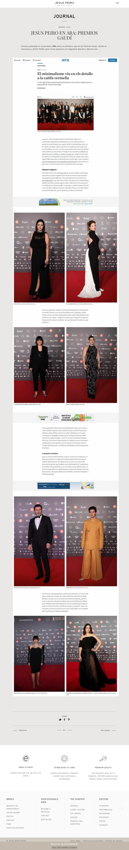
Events (9, 819)
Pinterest (104, 820)
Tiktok (102, 824)
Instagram (104, 816)
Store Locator (77, 812)
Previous (23, 730)
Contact (10, 823)
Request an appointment (64, 844)
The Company (77, 802)
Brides (10, 802)
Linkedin (103, 828)
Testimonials (105, 812)
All (64, 730)
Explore (103, 802)
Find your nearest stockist (64, 847)
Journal (64, 16)
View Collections (15, 830)
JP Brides (104, 808)
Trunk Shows (13, 815)
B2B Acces (46, 822)
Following (105, 730)
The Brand (75, 816)
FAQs (8, 827)
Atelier (73, 820)
